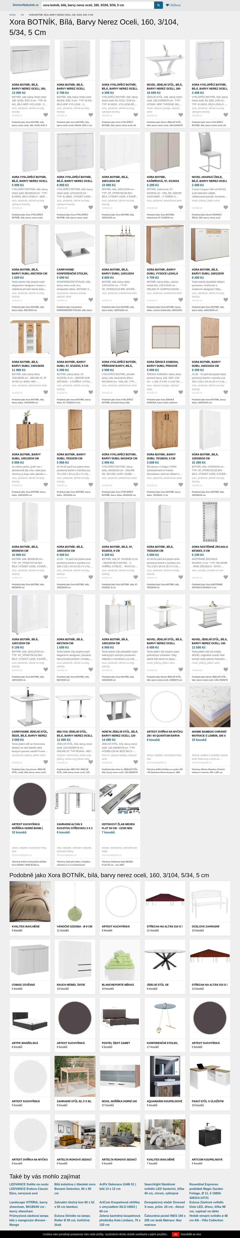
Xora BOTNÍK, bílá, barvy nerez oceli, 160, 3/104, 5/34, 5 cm (29, 88)
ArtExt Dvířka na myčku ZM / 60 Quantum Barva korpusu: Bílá (165, 735)
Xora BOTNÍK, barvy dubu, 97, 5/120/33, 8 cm (72, 363)
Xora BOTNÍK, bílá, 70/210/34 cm (160, 548)
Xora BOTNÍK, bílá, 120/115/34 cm (25, 641)
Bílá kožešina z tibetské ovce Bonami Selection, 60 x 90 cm (75, 1189)
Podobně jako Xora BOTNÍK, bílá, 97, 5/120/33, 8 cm (120, 586)
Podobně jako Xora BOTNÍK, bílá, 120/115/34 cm (28, 678)
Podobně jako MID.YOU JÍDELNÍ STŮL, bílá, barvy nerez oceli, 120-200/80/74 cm (73, 772)
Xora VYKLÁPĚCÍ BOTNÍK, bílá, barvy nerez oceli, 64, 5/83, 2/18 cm (210, 88)
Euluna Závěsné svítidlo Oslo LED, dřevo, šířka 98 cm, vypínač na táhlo (207, 1207)
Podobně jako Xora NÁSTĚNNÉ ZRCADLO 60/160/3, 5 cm (207, 586)
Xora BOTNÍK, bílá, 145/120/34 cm (115, 641)
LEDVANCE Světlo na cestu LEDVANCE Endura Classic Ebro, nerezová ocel (29, 1189)
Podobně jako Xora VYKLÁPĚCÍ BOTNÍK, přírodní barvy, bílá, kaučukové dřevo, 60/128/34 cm (117, 402)
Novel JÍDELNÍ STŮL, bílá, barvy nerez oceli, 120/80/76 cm (164, 643)
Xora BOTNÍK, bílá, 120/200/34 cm (205, 456)
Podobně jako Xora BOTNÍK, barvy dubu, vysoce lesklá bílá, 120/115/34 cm (164, 310)
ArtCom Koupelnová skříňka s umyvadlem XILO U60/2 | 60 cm (119, 1207)
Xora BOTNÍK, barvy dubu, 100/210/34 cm (206, 363)
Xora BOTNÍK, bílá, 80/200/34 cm (25, 548)
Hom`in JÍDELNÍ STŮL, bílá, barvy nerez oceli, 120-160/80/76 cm (120, 735)
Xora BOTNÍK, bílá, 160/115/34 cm (115, 179)
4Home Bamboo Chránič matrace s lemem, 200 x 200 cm (209, 735)
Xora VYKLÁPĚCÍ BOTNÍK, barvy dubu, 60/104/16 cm (119, 456)
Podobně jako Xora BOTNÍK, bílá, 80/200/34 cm (28, 586)
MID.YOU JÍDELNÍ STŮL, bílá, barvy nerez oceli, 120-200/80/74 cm (75, 735)
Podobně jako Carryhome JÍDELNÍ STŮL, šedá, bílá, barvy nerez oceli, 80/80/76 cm (29, 772)
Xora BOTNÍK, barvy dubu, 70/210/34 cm (71, 456)
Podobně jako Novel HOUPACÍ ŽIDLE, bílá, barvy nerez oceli (206, 216)
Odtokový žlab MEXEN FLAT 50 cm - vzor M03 (118, 826)
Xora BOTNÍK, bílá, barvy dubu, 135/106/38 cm (28, 365)
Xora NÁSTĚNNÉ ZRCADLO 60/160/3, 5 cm (210, 548)
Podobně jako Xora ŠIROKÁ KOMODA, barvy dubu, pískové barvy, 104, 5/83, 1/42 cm (162, 402)
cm (22, 15)
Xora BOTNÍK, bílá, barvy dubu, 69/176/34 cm (29, 271)
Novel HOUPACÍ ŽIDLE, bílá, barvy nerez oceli (209, 179)
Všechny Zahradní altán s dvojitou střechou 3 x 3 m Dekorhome (73, 863)
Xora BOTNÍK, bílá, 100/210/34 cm (70, 548)
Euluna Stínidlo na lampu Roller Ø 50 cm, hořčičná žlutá (72, 1220)
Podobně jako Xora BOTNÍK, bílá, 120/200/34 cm (208, 493)
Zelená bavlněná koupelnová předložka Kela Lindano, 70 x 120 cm (120, 1220)
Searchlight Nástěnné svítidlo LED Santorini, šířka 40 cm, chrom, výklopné (164, 1189)
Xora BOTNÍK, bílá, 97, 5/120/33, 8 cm (117, 548)
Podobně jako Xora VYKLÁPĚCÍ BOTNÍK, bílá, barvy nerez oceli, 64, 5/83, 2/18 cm (209, 125)
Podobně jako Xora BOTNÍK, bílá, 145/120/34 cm (118, 678)
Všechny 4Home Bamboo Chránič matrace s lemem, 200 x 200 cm (208, 771)
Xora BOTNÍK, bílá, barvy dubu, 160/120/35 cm (208, 273)
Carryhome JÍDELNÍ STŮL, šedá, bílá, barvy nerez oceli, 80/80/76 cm (30, 735)
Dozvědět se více (191, 1234)
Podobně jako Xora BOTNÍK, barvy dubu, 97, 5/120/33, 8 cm (74, 401)
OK (175, 1234)
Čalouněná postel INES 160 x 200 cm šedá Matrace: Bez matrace (165, 1220)
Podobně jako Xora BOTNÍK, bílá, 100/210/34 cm (73, 586)
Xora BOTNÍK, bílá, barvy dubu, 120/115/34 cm (118, 273)
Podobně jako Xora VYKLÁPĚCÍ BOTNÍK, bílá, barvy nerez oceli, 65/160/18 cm (27, 218)
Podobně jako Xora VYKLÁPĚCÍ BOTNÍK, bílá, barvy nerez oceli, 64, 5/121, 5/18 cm (119, 125)
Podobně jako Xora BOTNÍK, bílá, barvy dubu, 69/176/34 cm (28, 308)
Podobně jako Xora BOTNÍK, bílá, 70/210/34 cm (163, 586)
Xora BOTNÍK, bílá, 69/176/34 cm (70, 641)
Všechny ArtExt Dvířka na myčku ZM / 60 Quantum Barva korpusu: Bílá (164, 771)
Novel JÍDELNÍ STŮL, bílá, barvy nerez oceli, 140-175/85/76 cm (209, 643)
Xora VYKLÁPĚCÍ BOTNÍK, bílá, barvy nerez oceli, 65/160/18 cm (30, 181)
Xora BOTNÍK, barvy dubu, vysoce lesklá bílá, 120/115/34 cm (162, 273)
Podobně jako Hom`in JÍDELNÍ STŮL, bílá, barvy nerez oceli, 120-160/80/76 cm (120, 772)
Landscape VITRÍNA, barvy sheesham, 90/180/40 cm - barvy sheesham (28, 1207)
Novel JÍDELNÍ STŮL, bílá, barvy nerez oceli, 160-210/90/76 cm (164, 88)
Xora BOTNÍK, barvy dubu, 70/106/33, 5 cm (161, 456)
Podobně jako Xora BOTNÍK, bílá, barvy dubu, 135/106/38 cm (28, 401)
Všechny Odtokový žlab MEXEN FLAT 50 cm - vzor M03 (117, 863)
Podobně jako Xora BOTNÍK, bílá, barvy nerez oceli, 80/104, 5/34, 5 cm (74, 123)
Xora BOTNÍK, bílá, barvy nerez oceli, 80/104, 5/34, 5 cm (71, 88)
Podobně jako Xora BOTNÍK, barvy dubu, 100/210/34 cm (209, 401)
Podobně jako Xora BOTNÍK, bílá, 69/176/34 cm (73, 678)
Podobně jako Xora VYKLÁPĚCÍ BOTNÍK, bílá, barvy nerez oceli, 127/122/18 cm (72, 218)
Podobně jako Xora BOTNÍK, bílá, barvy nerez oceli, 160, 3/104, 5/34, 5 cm (29, 125)
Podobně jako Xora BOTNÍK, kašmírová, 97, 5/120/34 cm (161, 216)
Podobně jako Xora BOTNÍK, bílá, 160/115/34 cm (118, 216)
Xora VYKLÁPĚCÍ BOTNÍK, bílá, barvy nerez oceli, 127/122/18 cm (75, 181)
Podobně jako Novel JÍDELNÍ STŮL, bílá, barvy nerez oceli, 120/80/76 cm (164, 678)
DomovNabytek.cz (26, 5)
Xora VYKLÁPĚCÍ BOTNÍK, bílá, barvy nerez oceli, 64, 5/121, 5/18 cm (120, 88)
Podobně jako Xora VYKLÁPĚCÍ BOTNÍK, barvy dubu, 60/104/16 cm (119, 493)
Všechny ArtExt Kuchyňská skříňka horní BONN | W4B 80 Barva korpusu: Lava (29, 865)
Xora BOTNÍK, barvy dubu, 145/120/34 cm (26, 456)
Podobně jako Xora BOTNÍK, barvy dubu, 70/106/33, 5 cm (164, 493)
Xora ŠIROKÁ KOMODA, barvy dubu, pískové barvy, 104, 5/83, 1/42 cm (163, 365)
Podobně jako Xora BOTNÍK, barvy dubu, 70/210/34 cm (74, 493)
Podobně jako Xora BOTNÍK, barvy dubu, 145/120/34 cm (29, 493)
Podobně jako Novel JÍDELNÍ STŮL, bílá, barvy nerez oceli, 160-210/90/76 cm (165, 125)
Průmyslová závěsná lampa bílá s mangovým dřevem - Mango (28, 1220)
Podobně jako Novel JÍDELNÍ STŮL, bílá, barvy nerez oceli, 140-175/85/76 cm (210, 680)
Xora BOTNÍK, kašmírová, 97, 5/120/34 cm (163, 181)
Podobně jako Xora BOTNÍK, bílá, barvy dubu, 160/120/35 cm (208, 308)
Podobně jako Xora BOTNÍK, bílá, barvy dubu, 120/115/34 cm (118, 308)
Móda (12, 15)
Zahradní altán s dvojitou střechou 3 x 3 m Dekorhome (74, 828)
